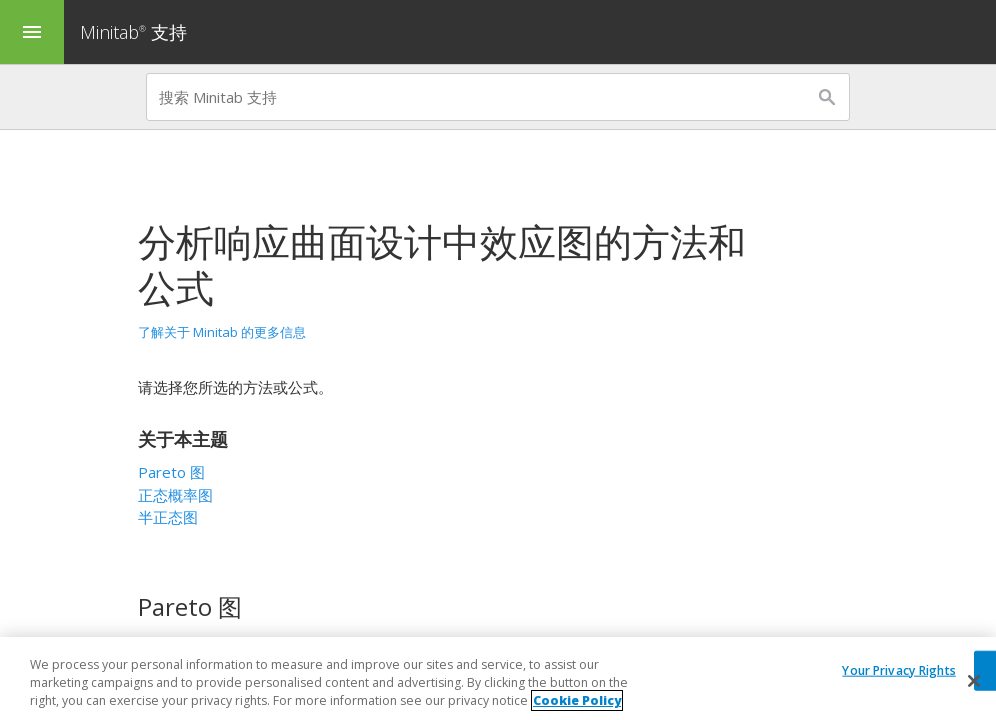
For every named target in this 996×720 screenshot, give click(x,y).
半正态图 (168, 517)
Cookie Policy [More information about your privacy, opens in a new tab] (577, 701)
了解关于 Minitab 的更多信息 (222, 332)
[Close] (974, 681)
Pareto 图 (171, 472)
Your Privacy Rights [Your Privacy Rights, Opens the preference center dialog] (898, 670)
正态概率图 (175, 495)
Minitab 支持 (133, 32)
